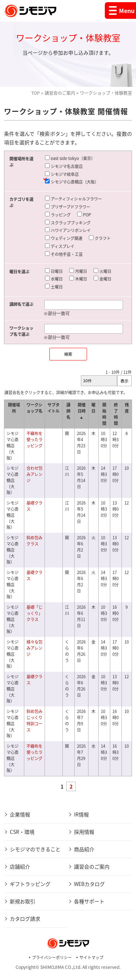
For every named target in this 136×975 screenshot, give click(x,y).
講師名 (68, 411)
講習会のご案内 (60, 93)
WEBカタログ (89, 883)
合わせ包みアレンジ (34, 474)
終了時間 (116, 414)
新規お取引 (22, 901)
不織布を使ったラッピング (34, 439)
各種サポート (89, 901)
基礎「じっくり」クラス (34, 613)
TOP (35, 93)
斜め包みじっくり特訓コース (34, 720)
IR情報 (81, 814)
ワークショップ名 (34, 408)
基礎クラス (34, 506)
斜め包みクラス (34, 541)
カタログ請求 (25, 918)
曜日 (93, 408)
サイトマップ (91, 957)
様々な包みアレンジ (34, 648)
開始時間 (104, 414)
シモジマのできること (35, 849)
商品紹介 (84, 849)
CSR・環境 (22, 831)
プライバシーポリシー (52, 957)
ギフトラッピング (30, 883)
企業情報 (20, 814)
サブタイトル (53, 408)
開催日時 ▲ (82, 411)
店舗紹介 (20, 866)
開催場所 (14, 408)
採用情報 (84, 831)
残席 (127, 408)
